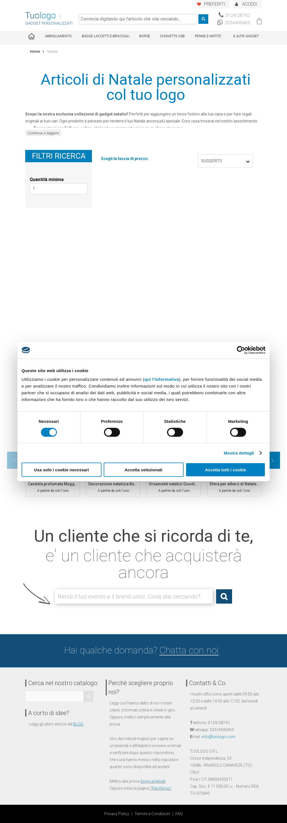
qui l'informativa (161, 379)
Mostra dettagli (239, 452)
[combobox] (138, 19)
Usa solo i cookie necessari (61, 469)
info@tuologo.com (218, 736)
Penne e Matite (208, 36)
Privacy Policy (116, 814)
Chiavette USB (172, 36)
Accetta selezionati (143, 469)
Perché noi (161, 788)
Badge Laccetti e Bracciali (105, 36)
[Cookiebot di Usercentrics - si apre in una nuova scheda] (240, 350)
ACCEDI (249, 4)
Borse (144, 36)
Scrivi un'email (152, 781)
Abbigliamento (58, 36)
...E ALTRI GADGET (245, 36)
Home (35, 51)
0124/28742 (234, 15)
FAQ (179, 814)
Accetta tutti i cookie (225, 469)
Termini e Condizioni (152, 814)
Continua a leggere (43, 133)
